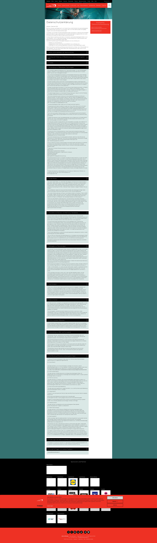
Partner (76, 1)
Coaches (104, 5)
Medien (60, 1)
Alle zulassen (115, 532)
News (59, 5)
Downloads (70, 1)
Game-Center (65, 5)
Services (65, 1)
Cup (78, 5)
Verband (48, 1)
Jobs (92, 1)
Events (56, 1)
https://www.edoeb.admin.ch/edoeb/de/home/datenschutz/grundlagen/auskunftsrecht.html (68, 369)
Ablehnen (115, 539)
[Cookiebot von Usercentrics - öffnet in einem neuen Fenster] (40, 541)
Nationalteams (84, 5)
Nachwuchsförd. (82, 1)
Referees (98, 5)
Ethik (52, 1)
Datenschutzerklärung (96, 30)
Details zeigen (50, 540)
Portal (89, 1)
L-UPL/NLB (73, 5)
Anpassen (115, 536)
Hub (96, 1)
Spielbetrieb (92, 5)
